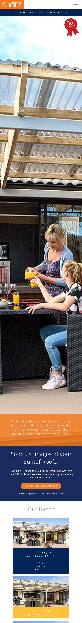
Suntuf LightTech (42, 611)
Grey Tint (41, 567)
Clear (41, 563)
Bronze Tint (41, 570)
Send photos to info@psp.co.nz (41, 486)
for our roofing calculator (41, 13)
